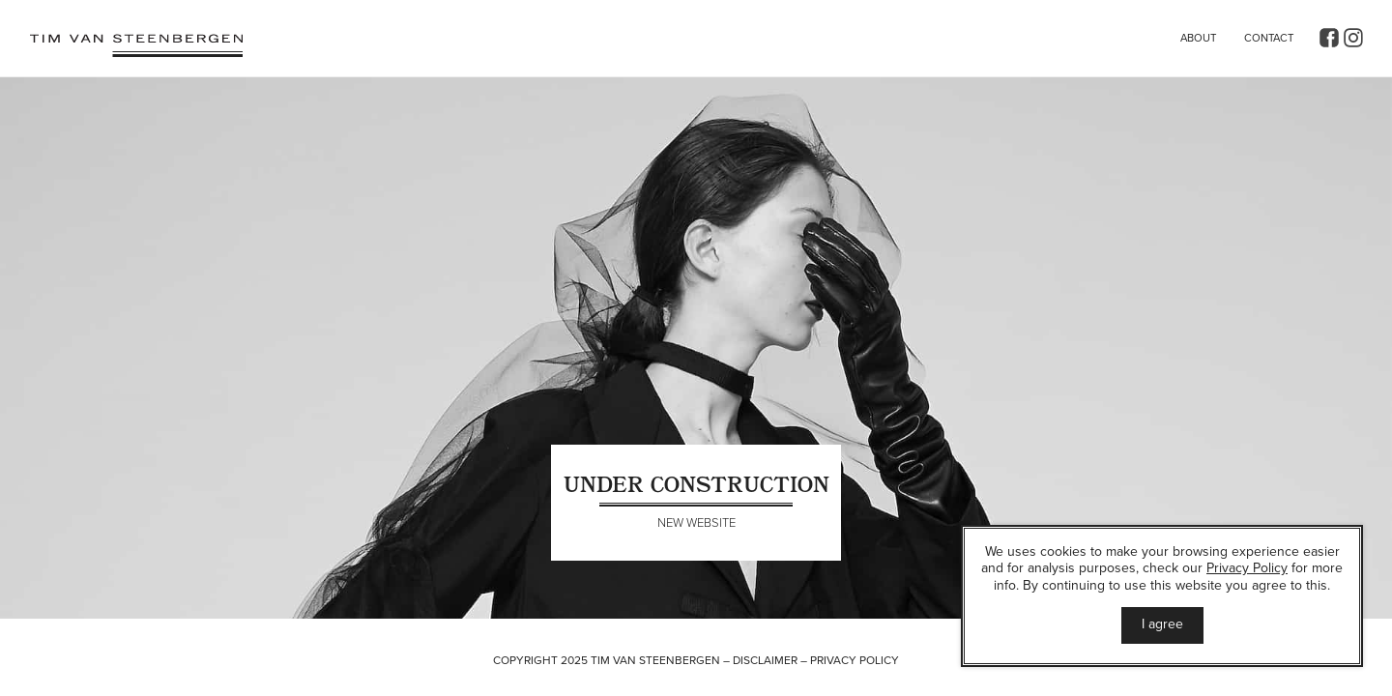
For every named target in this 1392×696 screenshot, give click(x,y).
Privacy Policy (854, 660)
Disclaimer (765, 660)
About (1198, 38)
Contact (1268, 38)
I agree (1162, 624)
